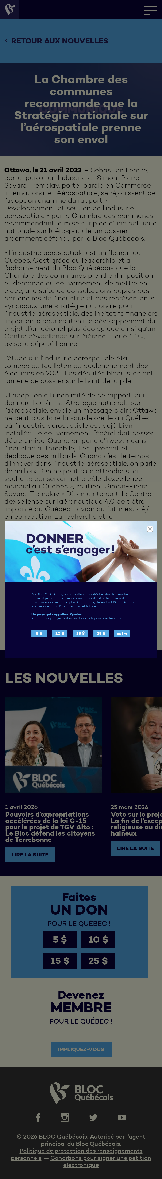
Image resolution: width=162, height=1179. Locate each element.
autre (121, 633)
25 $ (101, 633)
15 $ (80, 633)
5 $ (39, 633)
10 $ (59, 633)
